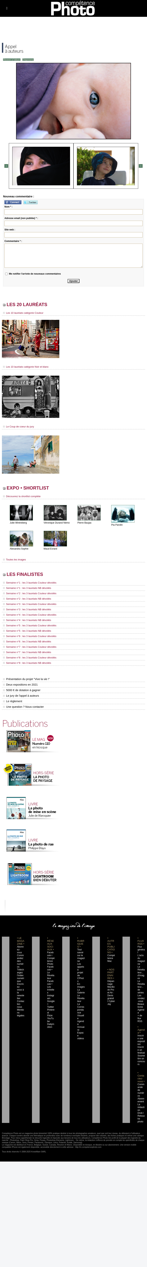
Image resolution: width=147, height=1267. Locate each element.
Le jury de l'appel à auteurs (20, 694)
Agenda (80, 1011)
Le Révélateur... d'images (141, 968)
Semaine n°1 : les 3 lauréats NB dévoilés (25, 589)
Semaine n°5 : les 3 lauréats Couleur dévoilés (27, 625)
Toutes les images (13, 560)
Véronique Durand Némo (56, 523)
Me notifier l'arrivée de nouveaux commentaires (35, 273)
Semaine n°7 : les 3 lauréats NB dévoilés (25, 651)
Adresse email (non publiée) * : (21, 217)
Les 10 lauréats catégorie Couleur (21, 313)
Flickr (49, 1005)
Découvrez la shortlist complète (20, 497)
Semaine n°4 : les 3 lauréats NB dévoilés (25, 620)
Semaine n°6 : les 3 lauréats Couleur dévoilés (27, 635)
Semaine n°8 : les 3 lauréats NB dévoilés (25, 661)
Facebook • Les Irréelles (50, 980)
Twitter (50, 997)
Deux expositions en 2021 (20, 683)
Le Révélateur (80, 991)
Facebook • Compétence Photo (50, 957)
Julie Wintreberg (18, 523)
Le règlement (12, 699)
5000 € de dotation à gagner (21, 688)
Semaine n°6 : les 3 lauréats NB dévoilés (25, 641)
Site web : (9, 229)
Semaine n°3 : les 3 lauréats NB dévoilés (25, 610)
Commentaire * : (13, 240)
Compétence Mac (110, 957)
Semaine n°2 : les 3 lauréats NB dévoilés (25, 599)
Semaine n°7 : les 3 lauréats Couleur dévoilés (27, 646)
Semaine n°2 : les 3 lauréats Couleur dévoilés (27, 594)
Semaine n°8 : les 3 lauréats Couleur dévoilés (27, 656)
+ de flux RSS (139, 1008)
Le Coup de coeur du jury (17, 426)
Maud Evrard (50, 549)
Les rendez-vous (140, 991)
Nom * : (8, 206)
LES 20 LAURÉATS (29, 305)
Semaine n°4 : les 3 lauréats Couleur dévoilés (27, 615)
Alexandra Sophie (19, 549)
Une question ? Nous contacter (23, 705)
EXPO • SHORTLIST (30, 488)
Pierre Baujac (84, 523)
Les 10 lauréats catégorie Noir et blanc (24, 367)
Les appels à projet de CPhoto (80, 968)
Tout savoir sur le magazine (80, 954)
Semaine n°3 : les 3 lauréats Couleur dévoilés (27, 604)
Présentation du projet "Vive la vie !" (26, 677)
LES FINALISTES (26, 575)
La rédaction (141, 1094)
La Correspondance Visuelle (81, 1002)
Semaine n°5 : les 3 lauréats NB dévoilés (25, 630)
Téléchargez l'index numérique (20, 971)
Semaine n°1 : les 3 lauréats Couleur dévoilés (27, 584)
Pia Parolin (116, 525)
